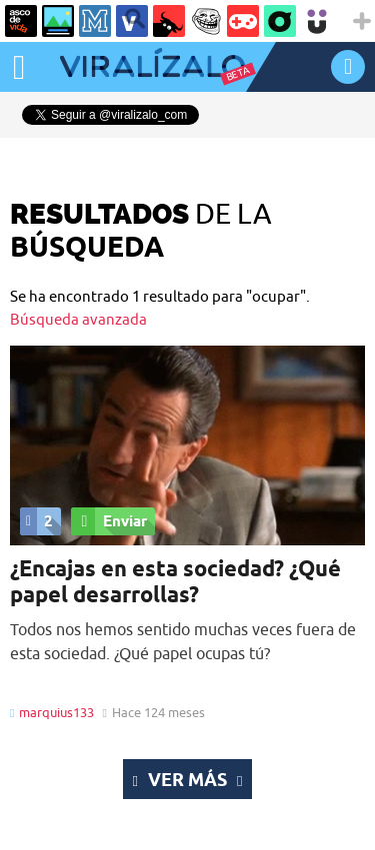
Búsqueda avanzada (78, 319)
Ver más (188, 779)
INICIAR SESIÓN (348, 66)
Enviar (109, 521)
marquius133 (56, 712)
